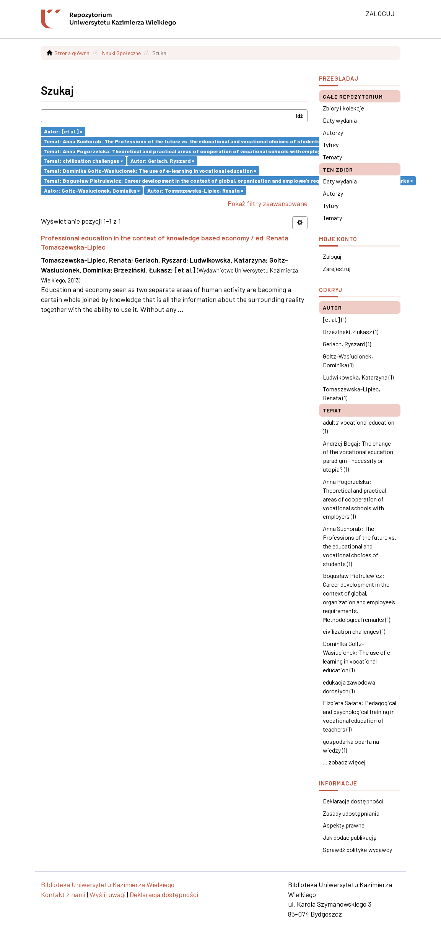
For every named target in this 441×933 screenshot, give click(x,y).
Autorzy (333, 132)
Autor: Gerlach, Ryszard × (162, 160)
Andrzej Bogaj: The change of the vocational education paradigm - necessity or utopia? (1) (358, 456)
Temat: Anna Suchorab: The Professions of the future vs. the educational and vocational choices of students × (184, 141)
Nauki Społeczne (121, 53)
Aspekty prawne (344, 825)
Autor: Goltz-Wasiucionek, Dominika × (92, 190)
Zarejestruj (337, 268)
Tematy (332, 157)
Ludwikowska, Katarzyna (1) (358, 377)
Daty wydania (340, 120)
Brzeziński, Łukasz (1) (350, 331)
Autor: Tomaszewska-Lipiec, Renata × (195, 190)
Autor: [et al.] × (63, 131)
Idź (299, 115)
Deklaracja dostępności (353, 801)
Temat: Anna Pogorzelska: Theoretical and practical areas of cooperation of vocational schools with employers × (188, 151)
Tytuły (330, 144)
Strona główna (72, 53)
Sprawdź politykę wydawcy (357, 849)
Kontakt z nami (63, 894)
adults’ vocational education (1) (358, 427)
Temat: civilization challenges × (83, 160)
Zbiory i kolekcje (343, 108)
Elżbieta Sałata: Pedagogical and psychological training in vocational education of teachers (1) (359, 716)
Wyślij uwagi (107, 894)
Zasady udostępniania (351, 813)
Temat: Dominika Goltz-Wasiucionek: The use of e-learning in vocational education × (150, 170)
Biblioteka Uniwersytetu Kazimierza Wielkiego (107, 884)
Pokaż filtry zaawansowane (268, 203)
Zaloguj (332, 256)
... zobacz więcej (344, 762)
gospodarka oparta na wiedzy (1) (351, 746)
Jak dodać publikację (350, 837)
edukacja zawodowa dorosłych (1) (349, 686)
